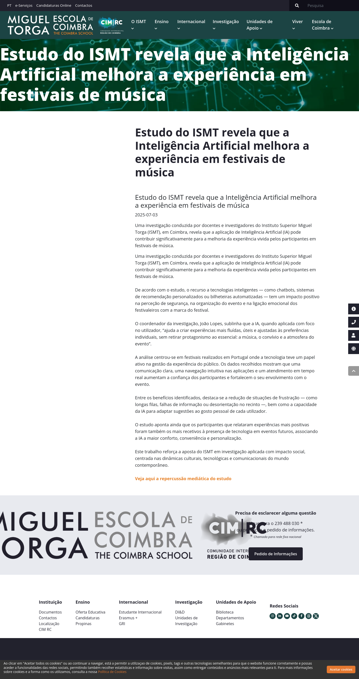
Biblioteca (224, 612)
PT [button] (9, 5)
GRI (122, 623)
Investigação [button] (226, 21)
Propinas (83, 623)
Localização (49, 623)
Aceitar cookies (341, 669)
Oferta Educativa (90, 612)
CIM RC (45, 629)
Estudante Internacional (140, 612)
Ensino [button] (162, 21)
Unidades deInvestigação (186, 620)
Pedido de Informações (275, 553)
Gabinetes (225, 623)
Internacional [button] (191, 21)
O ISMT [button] (138, 21)
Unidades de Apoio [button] (259, 25)
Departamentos (230, 618)
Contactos (83, 5)
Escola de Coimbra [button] (321, 25)
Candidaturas (88, 618)
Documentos (50, 612)
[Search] (332, 5)
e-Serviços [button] (24, 5)
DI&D (179, 612)
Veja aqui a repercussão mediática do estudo (183, 478)
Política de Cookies (112, 671)
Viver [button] (297, 21)
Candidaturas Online (53, 5)
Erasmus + (128, 618)
